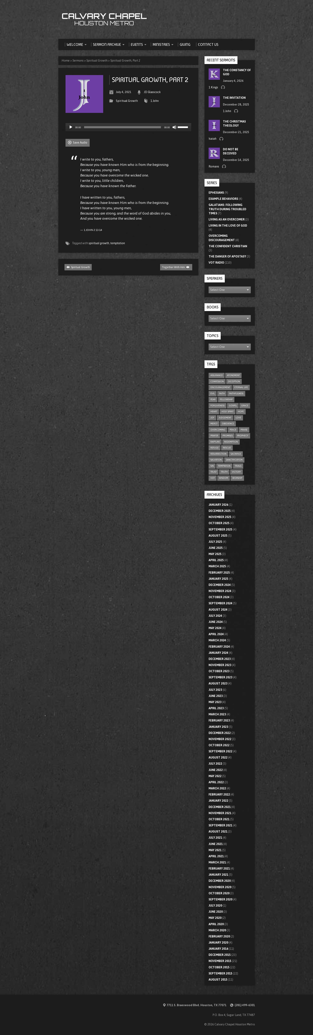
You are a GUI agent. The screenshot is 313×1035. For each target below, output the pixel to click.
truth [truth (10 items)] (224, 472)
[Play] (71, 127)
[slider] (122, 127)
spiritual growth (99, 243)
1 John (154, 100)
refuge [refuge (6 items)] (214, 447)
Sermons (78, 60)
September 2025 (220, 529)
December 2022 (220, 733)
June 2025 (216, 548)
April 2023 (216, 708)
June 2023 (216, 696)
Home (66, 60)
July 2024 (215, 615)
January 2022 (218, 800)
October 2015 (219, 967)
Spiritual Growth (96, 60)
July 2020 (215, 905)
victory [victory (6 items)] (236, 472)
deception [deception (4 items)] (234, 381)
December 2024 (220, 585)
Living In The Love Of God (228, 225)
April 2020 (216, 924)
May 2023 (215, 702)
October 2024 (219, 597)
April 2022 (216, 782)
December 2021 (220, 807)
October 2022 (219, 745)
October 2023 (219, 671)
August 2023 (218, 683)
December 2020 (220, 880)
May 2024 (215, 628)
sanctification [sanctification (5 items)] (234, 460)
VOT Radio (216, 262)
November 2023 (220, 665)
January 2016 (218, 948)
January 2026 (218, 504)
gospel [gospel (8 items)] (233, 405)
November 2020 (220, 887)
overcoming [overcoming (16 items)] (217, 429)
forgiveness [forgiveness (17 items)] (217, 405)
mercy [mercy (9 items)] (214, 423)
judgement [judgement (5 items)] (225, 417)
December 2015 (220, 954)
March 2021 (217, 862)
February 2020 (219, 936)
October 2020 (219, 893)
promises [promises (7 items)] (228, 435)
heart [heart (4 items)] (213, 411)
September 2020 (220, 899)
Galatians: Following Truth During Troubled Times (227, 209)
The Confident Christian (228, 246)
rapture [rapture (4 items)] (215, 442)
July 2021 (215, 837)
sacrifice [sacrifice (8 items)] (236, 454)
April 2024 (216, 634)
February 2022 (219, 794)
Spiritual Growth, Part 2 (125, 60)
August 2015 (218, 979)
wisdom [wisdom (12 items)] (223, 478)
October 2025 (219, 523)
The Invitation (234, 97)
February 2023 (219, 720)
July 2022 (215, 763)
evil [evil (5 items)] (212, 393)
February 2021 (219, 868)
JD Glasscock (152, 92)
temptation (117, 243)
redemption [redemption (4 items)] (231, 442)
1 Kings (213, 87)
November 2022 (220, 739)
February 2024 (219, 646)
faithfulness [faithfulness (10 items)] (236, 393)
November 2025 (220, 517)
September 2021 (220, 825)
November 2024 (220, 591)
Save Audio (77, 142)
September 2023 (220, 677)
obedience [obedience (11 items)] (228, 423)
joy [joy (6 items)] (212, 417)
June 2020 (216, 911)
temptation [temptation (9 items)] (224, 466)
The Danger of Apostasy (227, 256)
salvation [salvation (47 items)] (216, 460)
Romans (214, 166)
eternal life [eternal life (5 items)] (241, 387)
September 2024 (220, 603)
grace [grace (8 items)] (244, 405)
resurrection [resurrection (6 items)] (218, 454)
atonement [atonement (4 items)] (233, 375)
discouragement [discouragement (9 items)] (220, 387)
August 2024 (218, 609)
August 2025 (218, 535)
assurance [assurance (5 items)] (216, 375)
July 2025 (215, 541)
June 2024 (216, 622)
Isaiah (212, 138)
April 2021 (216, 856)
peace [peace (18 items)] (233, 429)
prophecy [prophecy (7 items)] (242, 435)
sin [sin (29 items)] (212, 466)
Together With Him (176, 267)
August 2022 (218, 757)
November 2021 (220, 813)
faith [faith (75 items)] (222, 393)
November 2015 (220, 961)
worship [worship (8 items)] (237, 478)
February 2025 (219, 572)
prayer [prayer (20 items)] (214, 435)
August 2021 (218, 831)
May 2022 (215, 776)
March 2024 (217, 640)
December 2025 (220, 510)
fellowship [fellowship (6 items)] (226, 399)
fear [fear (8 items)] (213, 399)
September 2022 (220, 751)
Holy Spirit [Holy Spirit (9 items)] (227, 411)
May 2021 (215, 850)
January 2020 (218, 942)
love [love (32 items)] (238, 417)
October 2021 (219, 819)
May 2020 (215, 917)
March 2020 (217, 930)
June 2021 (216, 844)
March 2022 (217, 788)
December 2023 (220, 659)
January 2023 (218, 726)
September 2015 (220, 973)
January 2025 (218, 578)
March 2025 (217, 566)
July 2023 (215, 689)
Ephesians (216, 192)
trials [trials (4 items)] (238, 466)
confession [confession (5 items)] (217, 381)
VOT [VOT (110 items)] (212, 478)
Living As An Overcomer (227, 219)
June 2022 (216, 770)
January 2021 (218, 874)
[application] (128, 127)
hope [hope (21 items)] (241, 411)
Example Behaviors (223, 198)
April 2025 (216, 560)
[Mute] (174, 127)
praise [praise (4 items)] (244, 429)
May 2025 (215, 554)
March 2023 (217, 714)
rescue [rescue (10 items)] (227, 447)
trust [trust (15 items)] (213, 472)
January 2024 (218, 652)
